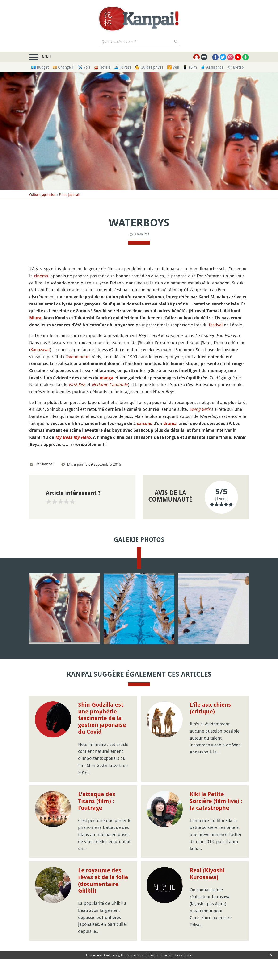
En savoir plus (183, 955)
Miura (35, 317)
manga (106, 377)
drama (170, 423)
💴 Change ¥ (63, 67)
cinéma (41, 276)
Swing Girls (199, 409)
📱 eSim (190, 67)
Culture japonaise (42, 194)
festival (216, 325)
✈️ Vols (84, 67)
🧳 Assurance (212, 67)
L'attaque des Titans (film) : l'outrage (96, 801)
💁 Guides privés (149, 67)
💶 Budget (40, 67)
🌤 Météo (235, 67)
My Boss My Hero (73, 437)
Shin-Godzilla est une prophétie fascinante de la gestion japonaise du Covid (102, 718)
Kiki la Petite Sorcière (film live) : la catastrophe (216, 801)
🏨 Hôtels (102, 67)
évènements (78, 356)
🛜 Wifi (173, 67)
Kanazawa (40, 349)
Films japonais (69, 194)
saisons (144, 423)
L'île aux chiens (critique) (210, 708)
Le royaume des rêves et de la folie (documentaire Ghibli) (103, 880)
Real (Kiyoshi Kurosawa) (207, 874)
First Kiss (77, 384)
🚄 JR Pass (122, 67)
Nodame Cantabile (110, 384)
